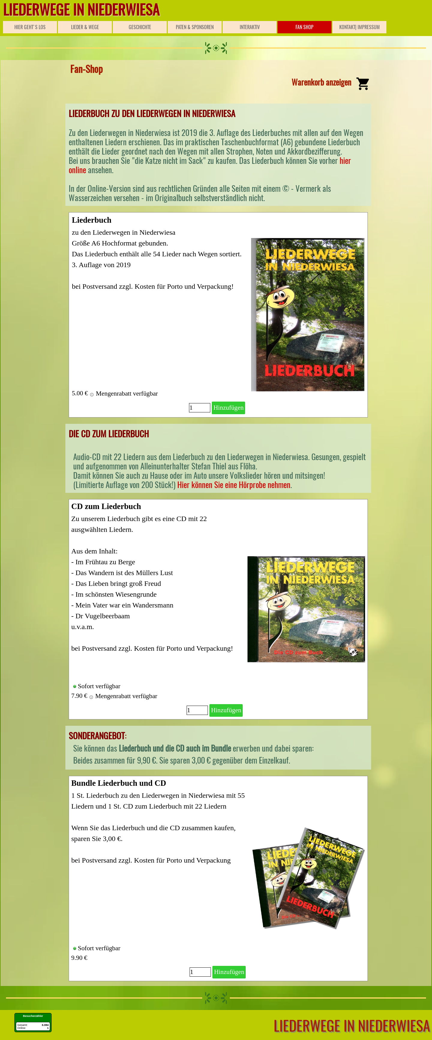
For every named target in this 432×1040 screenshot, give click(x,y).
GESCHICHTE (140, 27)
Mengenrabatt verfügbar (123, 393)
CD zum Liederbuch (106, 506)
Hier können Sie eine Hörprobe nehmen (233, 484)
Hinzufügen (228, 407)
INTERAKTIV (250, 27)
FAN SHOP (305, 27)
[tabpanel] (218, 81)
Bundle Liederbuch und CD (118, 783)
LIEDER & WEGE (85, 27)
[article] (218, 315)
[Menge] (199, 407)
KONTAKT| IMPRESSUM (359, 27)
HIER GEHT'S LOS (30, 27)
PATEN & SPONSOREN (195, 27)
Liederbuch (92, 220)
